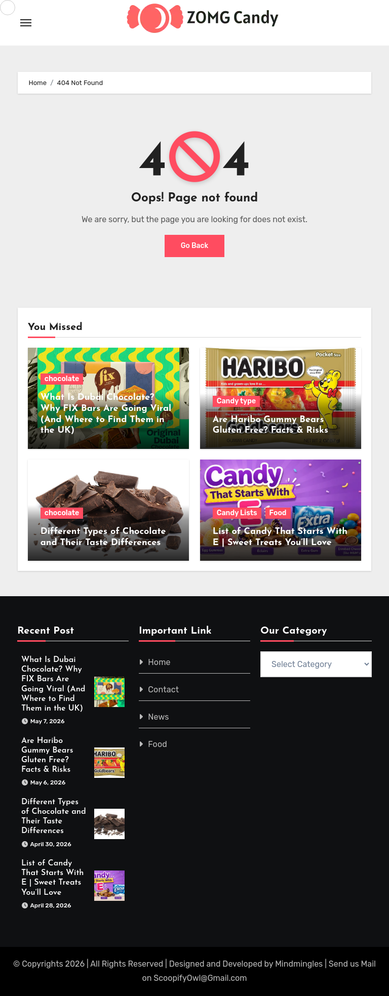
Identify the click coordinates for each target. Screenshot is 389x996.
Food (278, 513)
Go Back (195, 245)
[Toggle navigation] (26, 23)
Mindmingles (299, 964)
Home (159, 662)
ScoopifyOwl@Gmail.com (200, 978)
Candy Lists (237, 513)
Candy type (236, 401)
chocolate (62, 379)
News (158, 717)
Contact (163, 689)
